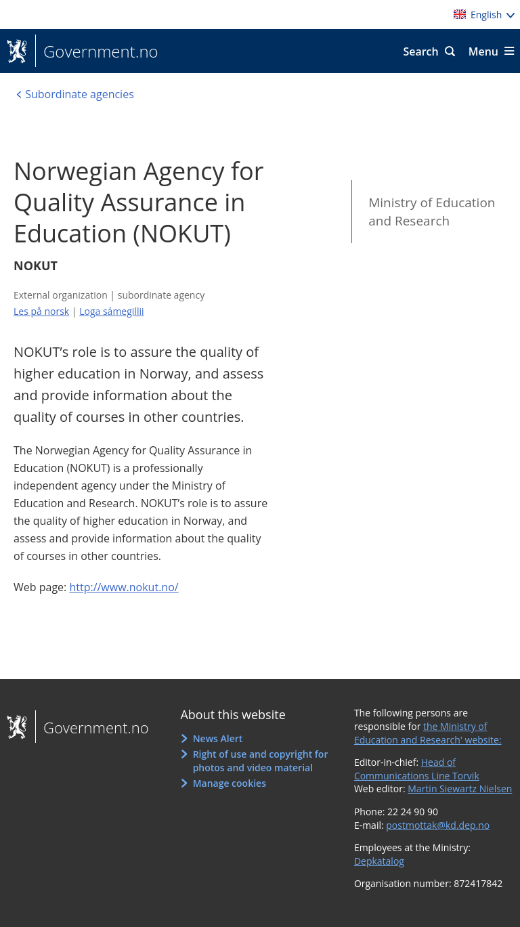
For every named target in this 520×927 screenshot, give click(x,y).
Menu (483, 51)
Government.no (96, 51)
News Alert (218, 738)
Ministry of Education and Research (431, 212)
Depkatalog (379, 861)
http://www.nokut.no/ (123, 587)
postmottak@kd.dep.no (438, 825)
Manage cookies (229, 783)
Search (420, 51)
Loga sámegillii (111, 311)
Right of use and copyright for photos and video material (260, 761)
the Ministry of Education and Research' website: (428, 733)
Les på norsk (41, 311)
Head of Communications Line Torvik (416, 769)
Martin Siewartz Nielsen (460, 788)
